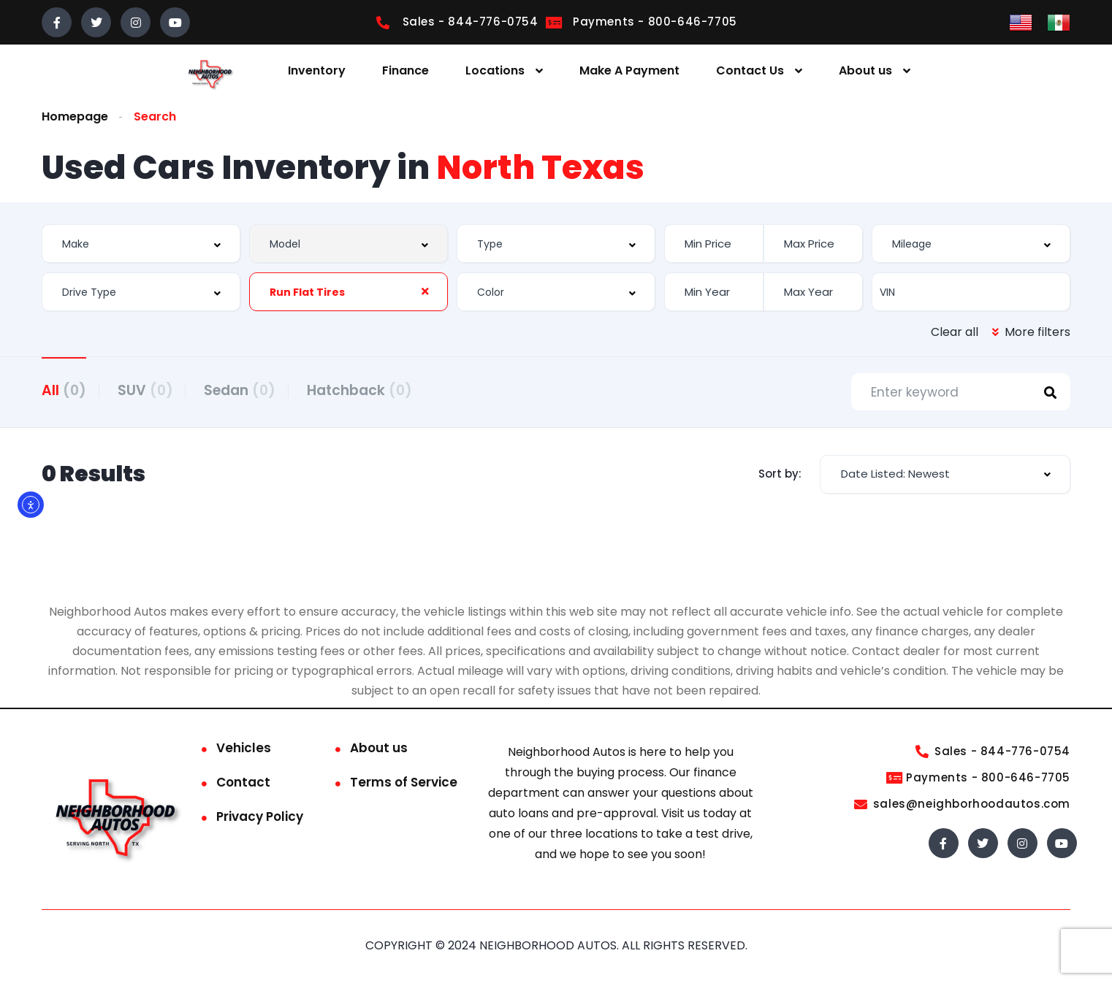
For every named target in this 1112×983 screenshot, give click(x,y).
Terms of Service (403, 783)
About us (865, 70)
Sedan (250, 389)
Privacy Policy (259, 818)
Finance (405, 70)
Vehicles (243, 749)
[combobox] (141, 243)
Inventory (317, 70)
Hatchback (375, 389)
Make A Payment (629, 70)
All (64, 389)
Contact (243, 783)
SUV (150, 389)
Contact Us (750, 70)
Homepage (75, 116)
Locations (495, 70)
